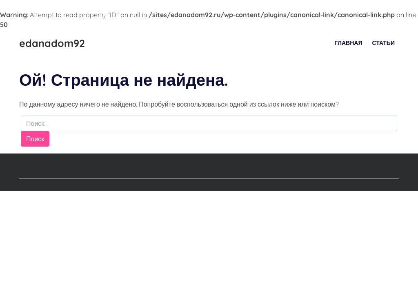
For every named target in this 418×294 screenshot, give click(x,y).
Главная (348, 43)
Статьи (383, 43)
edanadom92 (52, 43)
